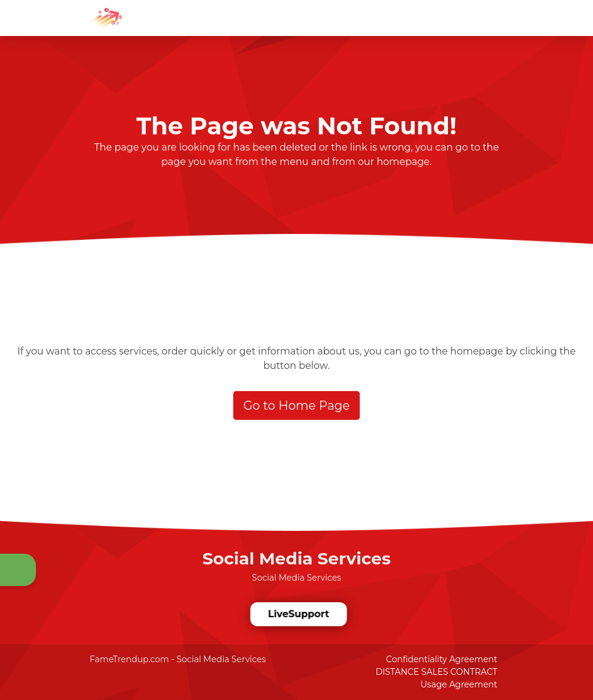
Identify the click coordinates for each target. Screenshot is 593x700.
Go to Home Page (296, 405)
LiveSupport (298, 614)
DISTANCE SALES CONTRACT (436, 671)
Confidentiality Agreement (442, 659)
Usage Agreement (458, 684)
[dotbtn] (584, 8)
